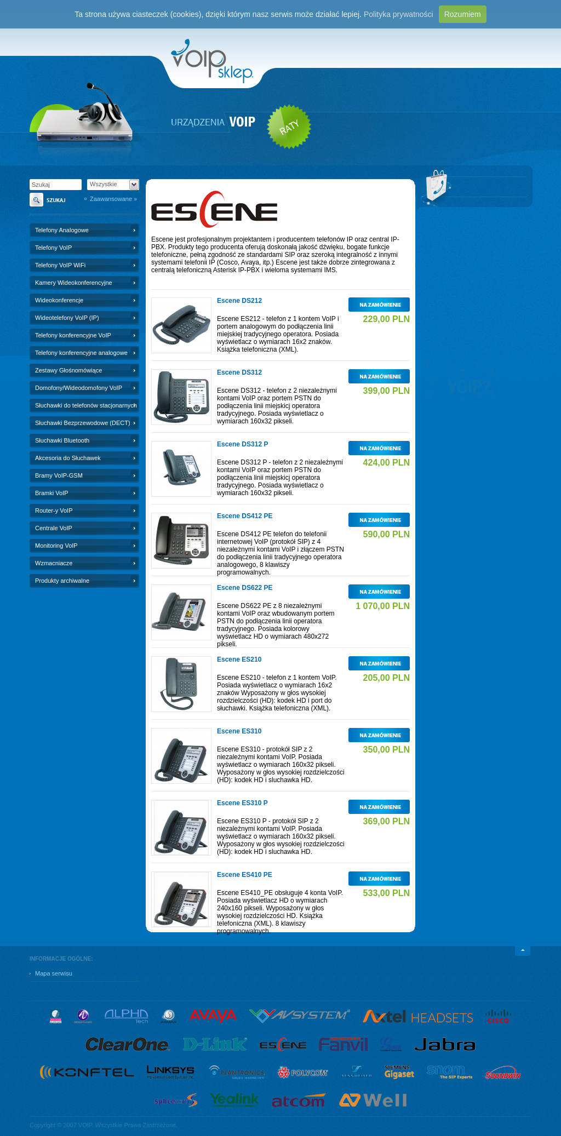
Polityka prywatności (398, 14)
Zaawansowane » (113, 199)
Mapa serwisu (53, 973)
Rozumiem (462, 14)
